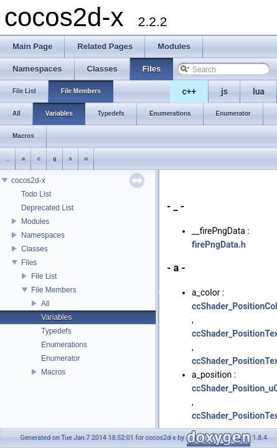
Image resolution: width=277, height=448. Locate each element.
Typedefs (56, 331)
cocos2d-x (28, 180)
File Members (54, 290)
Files (29, 262)
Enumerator (60, 358)
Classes (34, 249)
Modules (35, 221)
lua (259, 91)
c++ (189, 91)
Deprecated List (47, 207)
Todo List (36, 194)
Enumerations (64, 344)
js (224, 91)
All (45, 303)
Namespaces (43, 235)
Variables (56, 317)
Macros (53, 372)
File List (44, 276)
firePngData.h (219, 245)
